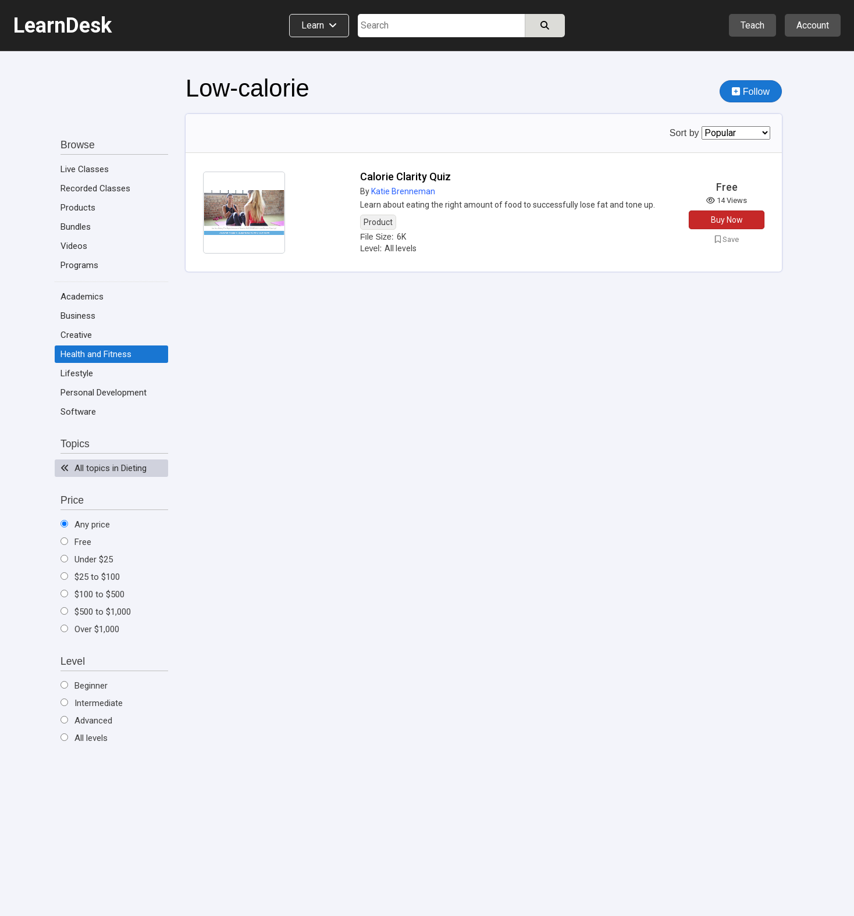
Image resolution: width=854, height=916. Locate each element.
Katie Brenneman (403, 191)
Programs (79, 265)
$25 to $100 (90, 577)
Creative (76, 335)
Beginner (84, 685)
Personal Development (104, 392)
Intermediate (92, 703)
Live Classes (85, 169)
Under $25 (87, 559)
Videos (74, 246)
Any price (85, 524)
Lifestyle (77, 373)
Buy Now (727, 219)
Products (78, 207)
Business (78, 316)
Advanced (86, 720)
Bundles (76, 227)
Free (76, 542)
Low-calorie (247, 88)
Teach (752, 25)
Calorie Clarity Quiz (405, 176)
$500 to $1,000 (96, 612)
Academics (82, 296)
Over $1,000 (90, 629)
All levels (84, 738)
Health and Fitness (96, 354)
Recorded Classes (95, 188)
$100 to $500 (92, 594)
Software (78, 412)
